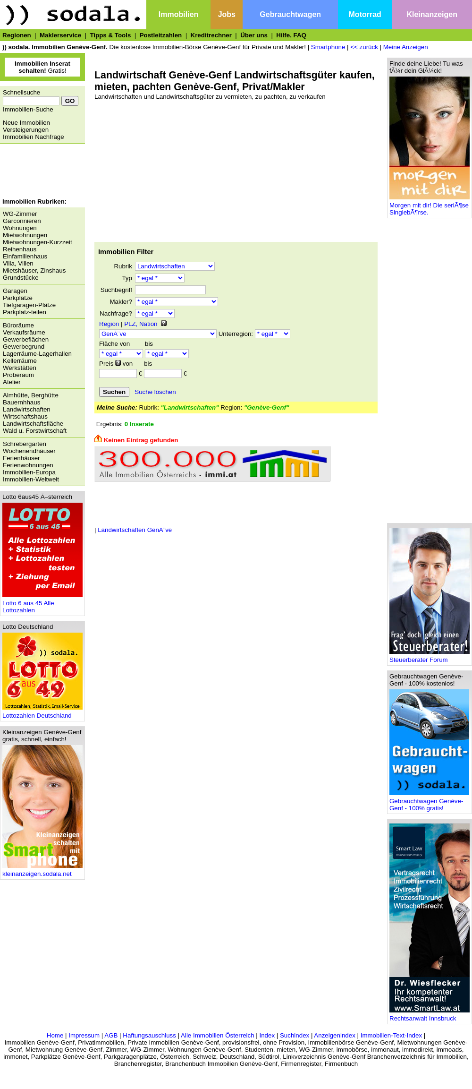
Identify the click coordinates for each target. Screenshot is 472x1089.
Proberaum (18, 374)
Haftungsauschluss (149, 1035)
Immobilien (178, 14)
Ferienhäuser (21, 458)
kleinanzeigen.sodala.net (42, 871)
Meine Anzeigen (405, 47)
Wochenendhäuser (29, 450)
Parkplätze (18, 297)
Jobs (227, 14)
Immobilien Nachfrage (33, 136)
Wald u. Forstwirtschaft (35, 430)
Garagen (15, 290)
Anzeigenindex (334, 1035)
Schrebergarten (24, 443)
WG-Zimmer (20, 213)
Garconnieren (22, 220)
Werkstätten (19, 367)
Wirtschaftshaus (25, 416)
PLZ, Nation (140, 323)
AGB (111, 1035)
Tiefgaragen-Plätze (29, 305)
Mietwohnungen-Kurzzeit (37, 242)
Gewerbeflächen (26, 339)
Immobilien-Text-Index (391, 1035)
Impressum (84, 1035)
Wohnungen (20, 228)
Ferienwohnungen (28, 465)
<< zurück (364, 47)
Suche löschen (155, 391)
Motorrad (365, 14)
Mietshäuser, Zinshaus (34, 270)
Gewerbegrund (23, 346)
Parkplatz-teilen (24, 312)
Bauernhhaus (21, 402)
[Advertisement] (40, 172)
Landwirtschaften (27, 409)
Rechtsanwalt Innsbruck (429, 1015)
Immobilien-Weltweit (31, 479)
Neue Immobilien (26, 122)
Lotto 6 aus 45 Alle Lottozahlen (42, 604)
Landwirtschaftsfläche (33, 423)
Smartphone (328, 47)
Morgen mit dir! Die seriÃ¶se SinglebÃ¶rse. (429, 206)
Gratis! (42, 67)
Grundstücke (21, 277)
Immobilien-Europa (29, 472)
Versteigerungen (26, 129)
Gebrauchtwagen (290, 14)
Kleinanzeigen (431, 14)
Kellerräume (20, 360)
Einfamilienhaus (25, 256)
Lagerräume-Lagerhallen (37, 353)
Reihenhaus (19, 249)
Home (55, 1035)
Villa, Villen (18, 263)
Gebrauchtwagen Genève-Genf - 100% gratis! (429, 802)
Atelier (12, 382)
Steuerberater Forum (429, 657)
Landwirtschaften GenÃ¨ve (135, 529)
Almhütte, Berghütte (31, 395)
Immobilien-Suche (28, 109)
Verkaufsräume (24, 332)
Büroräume (18, 325)
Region (109, 323)
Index (267, 1035)
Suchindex (294, 1035)
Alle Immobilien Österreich (217, 1035)
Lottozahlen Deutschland (42, 712)
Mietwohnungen (25, 235)
